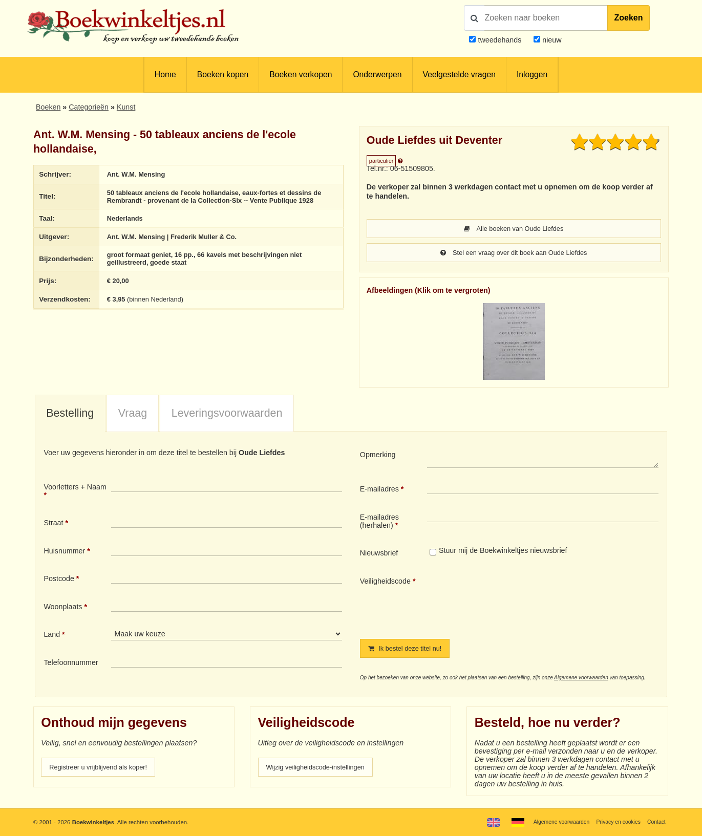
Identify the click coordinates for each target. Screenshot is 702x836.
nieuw (550, 40)
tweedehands (499, 40)
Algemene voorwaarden (581, 679)
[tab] (70, 415)
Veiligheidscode (385, 582)
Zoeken (628, 17)
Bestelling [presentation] (70, 414)
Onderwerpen (377, 74)
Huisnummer (64, 552)
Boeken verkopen (300, 74)
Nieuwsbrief (379, 554)
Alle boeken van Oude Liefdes (513, 229)
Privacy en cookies (614, 822)
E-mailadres (379, 490)
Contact (655, 822)
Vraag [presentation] (132, 414)
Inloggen (532, 74)
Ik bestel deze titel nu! (409, 650)
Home (165, 74)
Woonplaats (63, 608)
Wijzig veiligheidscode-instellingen (321, 769)
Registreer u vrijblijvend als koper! (104, 769)
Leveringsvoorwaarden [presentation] (227, 414)
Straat (53, 524)
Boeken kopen (222, 74)
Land (52, 635)
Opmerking (378, 456)
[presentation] (512, 600)
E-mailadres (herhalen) (379, 522)
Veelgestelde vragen (459, 74)
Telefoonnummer (71, 663)
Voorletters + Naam (75, 488)
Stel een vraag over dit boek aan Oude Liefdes (514, 253)
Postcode (59, 579)
